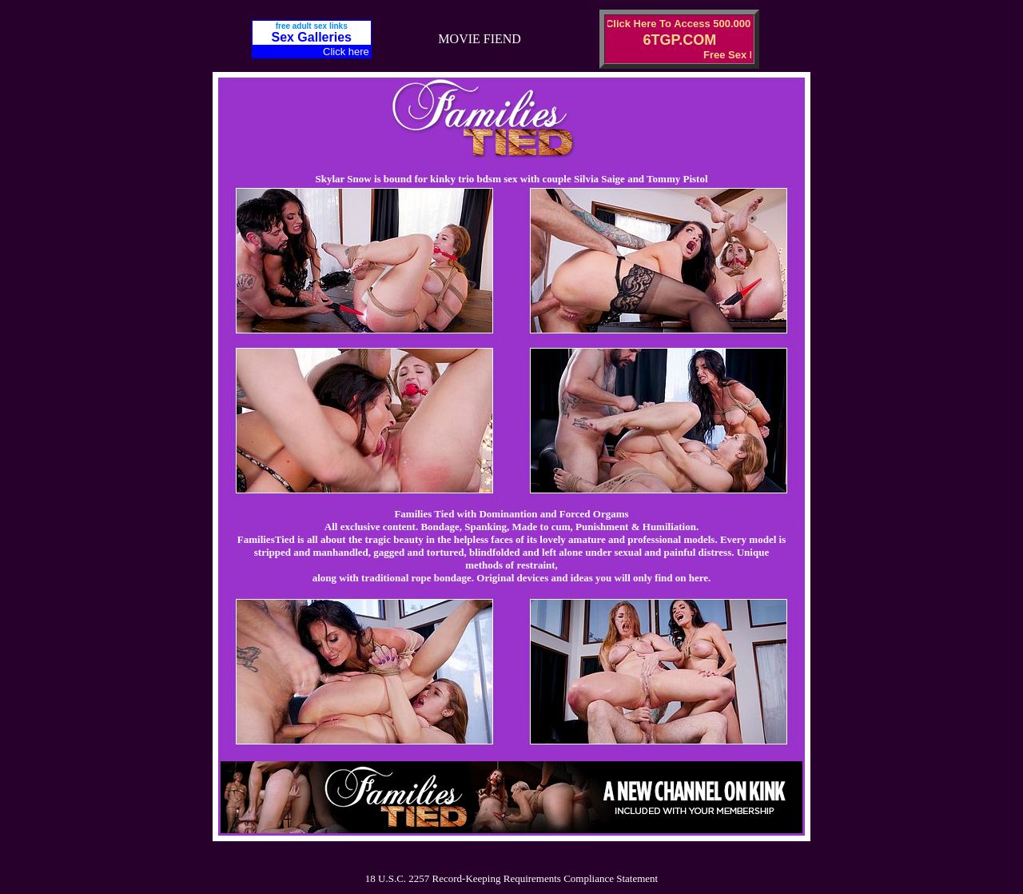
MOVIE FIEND (479, 39)
